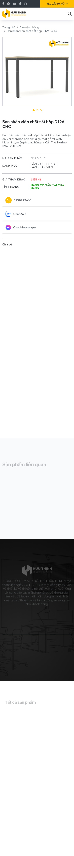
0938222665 (18, 202)
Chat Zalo (15, 216)
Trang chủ (8, 27)
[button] (34, 110)
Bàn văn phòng (29, 27)
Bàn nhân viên (42, 169)
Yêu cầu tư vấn (57, 3)
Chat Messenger (20, 230)
